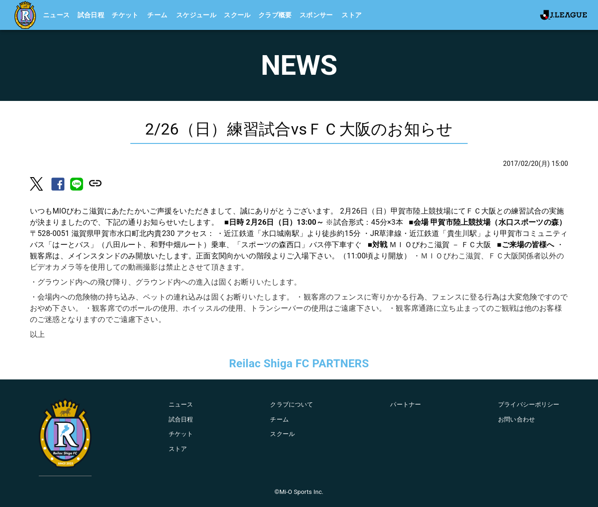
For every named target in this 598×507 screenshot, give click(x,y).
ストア (352, 15)
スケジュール (196, 15)
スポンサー (316, 15)
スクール (237, 15)
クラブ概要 (275, 15)
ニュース (56, 15)
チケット (125, 15)
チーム (157, 15)
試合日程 (91, 15)
